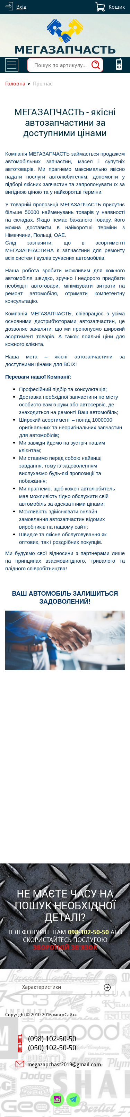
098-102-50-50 (88, 932)
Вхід (21, 6)
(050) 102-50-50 (52, 1048)
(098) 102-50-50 (52, 1039)
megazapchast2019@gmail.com (64, 1064)
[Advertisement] (65, 774)
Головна (15, 83)
